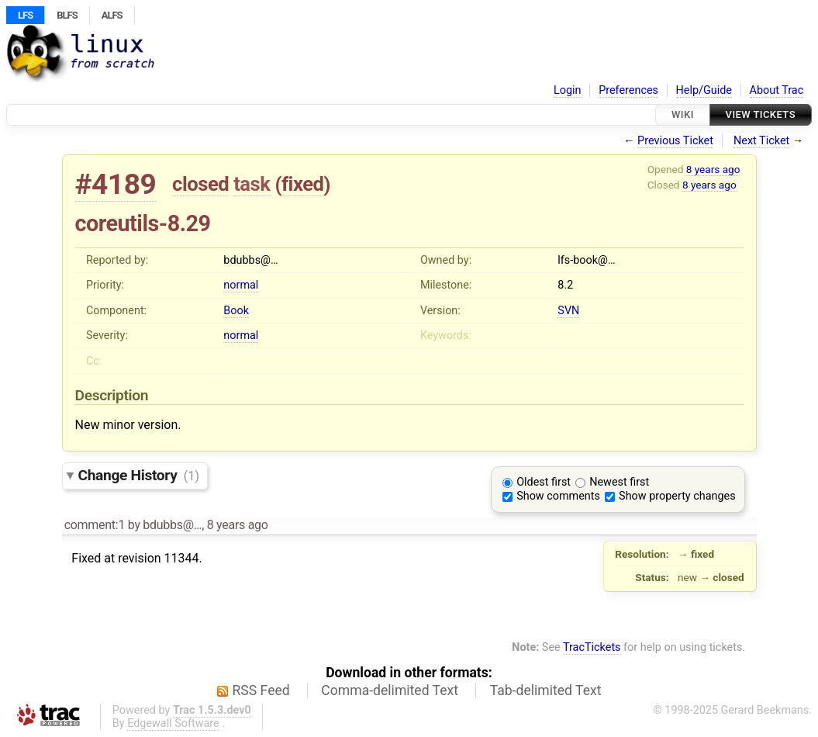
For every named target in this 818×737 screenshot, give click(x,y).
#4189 (116, 184)
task (251, 183)
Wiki (682, 114)
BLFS (67, 15)
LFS (25, 15)
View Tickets (761, 114)
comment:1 (94, 524)
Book (236, 310)
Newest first (619, 482)
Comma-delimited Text (389, 690)
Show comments (558, 496)
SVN (568, 310)
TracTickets (592, 647)
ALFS (112, 15)
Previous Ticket (675, 140)
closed (200, 183)
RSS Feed (261, 690)
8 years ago (713, 169)
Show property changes (677, 496)
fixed (302, 183)
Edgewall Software (173, 723)
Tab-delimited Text (546, 690)
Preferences (628, 90)
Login (568, 90)
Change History (138, 475)
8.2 (565, 285)
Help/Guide (704, 90)
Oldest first (543, 482)
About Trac (777, 90)
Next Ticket (761, 140)
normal (240, 285)
